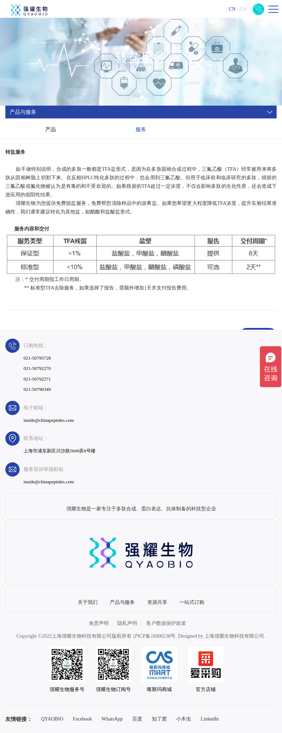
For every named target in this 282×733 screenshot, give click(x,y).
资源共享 (157, 602)
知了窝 (159, 719)
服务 (140, 129)
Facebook (82, 719)
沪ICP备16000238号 (154, 636)
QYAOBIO (52, 719)
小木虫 (183, 719)
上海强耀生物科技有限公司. (235, 636)
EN (243, 9)
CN (232, 9)
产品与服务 (122, 602)
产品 (50, 129)
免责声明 (99, 623)
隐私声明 (127, 623)
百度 (137, 719)
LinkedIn (210, 719)
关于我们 (88, 602)
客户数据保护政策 (166, 623)
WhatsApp (112, 719)
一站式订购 (191, 602)
